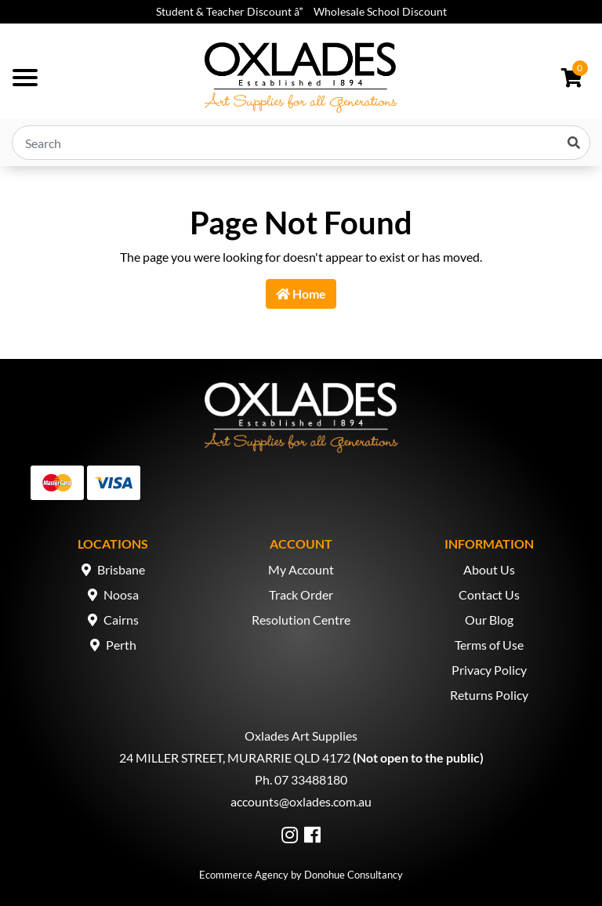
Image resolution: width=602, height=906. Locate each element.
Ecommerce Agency (243, 874)
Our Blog (489, 619)
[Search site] (573, 142)
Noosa (121, 594)
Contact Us (489, 594)
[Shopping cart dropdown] (571, 77)
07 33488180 (310, 779)
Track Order (301, 594)
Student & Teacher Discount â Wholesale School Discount (301, 11)
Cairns (121, 619)
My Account (301, 569)
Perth (121, 644)
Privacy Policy (489, 669)
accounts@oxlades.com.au (301, 801)
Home (301, 293)
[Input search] (301, 142)
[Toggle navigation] (25, 77)
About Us (489, 569)
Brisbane (121, 569)
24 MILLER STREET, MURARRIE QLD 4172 (234, 757)
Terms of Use (489, 644)
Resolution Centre (301, 619)
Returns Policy (489, 694)
